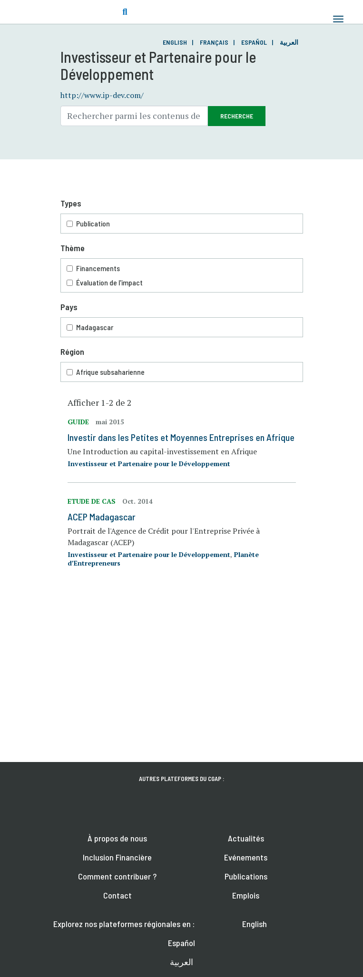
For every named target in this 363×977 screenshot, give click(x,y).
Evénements (245, 857)
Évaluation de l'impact (182, 282)
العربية (289, 42)
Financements (182, 268)
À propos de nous (117, 838)
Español (254, 42)
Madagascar (182, 327)
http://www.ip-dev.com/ (102, 95)
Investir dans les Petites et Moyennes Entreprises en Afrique (181, 437)
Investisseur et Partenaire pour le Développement (149, 463)
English (175, 42)
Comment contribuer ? (117, 876)
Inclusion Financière (117, 857)
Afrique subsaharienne (182, 372)
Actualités (246, 838)
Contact (117, 895)
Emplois (245, 895)
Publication (182, 223)
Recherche (236, 116)
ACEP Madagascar (102, 516)
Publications (246, 876)
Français (214, 42)
